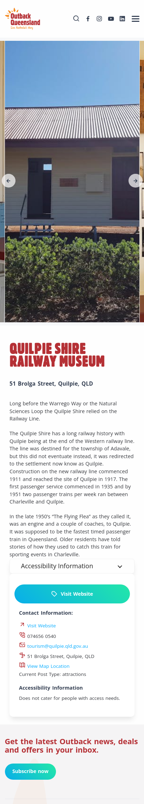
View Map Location (44, 666)
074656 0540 (37, 636)
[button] (9, 181)
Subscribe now (30, 771)
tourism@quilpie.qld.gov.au (53, 646)
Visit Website (72, 594)
